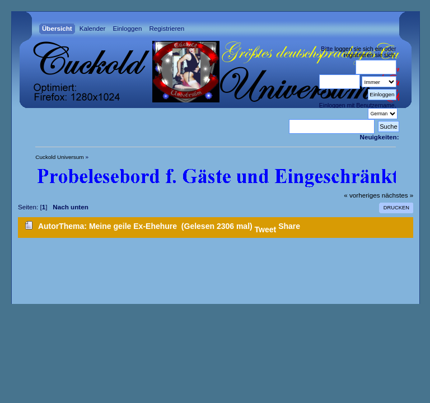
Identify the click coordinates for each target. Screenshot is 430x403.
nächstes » (397, 195)
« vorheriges (362, 195)
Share (289, 226)
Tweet (266, 229)
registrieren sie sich (369, 54)
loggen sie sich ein (358, 48)
